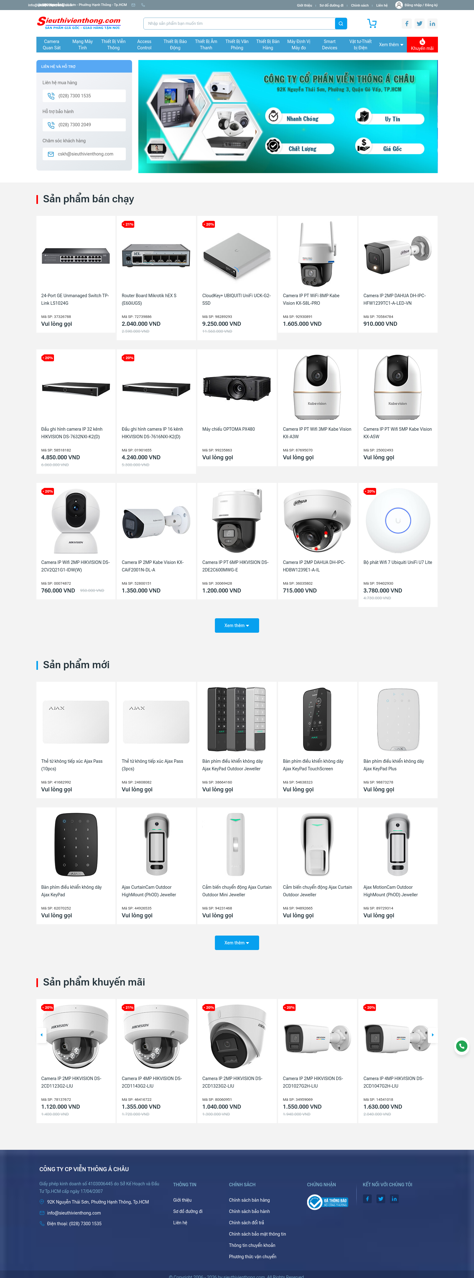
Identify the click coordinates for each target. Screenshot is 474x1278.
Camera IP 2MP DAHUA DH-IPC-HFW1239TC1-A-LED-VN (395, 299)
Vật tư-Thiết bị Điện (360, 44)
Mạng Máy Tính (82, 44)
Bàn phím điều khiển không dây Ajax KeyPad (71, 888)
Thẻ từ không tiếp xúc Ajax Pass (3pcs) (152, 762)
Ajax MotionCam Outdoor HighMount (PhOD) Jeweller (391, 888)
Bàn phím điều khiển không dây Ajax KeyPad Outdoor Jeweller (232, 762)
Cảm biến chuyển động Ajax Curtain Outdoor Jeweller (317, 888)
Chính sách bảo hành (249, 1205)
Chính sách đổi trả (246, 1216)
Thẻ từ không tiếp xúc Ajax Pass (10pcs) (72, 762)
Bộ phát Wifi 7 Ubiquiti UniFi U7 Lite (398, 562)
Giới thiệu (304, 5)
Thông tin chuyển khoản (252, 1239)
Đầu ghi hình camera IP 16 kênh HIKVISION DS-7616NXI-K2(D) (152, 433)
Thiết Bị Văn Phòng (237, 44)
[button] (41, 1028)
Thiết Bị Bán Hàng (268, 44)
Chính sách (360, 5)
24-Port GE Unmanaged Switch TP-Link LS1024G (75, 299)
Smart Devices (329, 44)
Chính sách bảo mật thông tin (257, 1227)
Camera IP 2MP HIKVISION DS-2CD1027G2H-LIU (394, 1076)
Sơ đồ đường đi (332, 5)
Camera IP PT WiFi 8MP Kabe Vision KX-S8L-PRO (311, 299)
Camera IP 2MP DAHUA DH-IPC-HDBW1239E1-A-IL (314, 566)
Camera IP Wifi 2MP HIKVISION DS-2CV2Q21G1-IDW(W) (75, 566)
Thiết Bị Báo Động (175, 44)
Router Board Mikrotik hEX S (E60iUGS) (149, 299)
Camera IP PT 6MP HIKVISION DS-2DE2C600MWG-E (235, 566)
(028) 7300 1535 (200, 5)
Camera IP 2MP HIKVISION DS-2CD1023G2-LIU (71, 1076)
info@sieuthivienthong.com (156, 5)
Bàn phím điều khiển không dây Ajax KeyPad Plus (394, 762)
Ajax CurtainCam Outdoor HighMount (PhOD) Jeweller (149, 888)
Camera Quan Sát (52, 44)
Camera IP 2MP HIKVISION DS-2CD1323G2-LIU (313, 1076)
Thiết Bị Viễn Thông (113, 44)
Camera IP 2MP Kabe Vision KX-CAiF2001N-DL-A (153, 566)
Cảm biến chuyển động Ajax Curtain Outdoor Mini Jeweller (237, 888)
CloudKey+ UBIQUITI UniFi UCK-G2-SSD (236, 299)
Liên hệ (382, 5)
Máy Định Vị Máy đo (298, 44)
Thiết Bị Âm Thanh (206, 44)
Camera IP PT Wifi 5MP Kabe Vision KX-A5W (398, 433)
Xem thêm (391, 44)
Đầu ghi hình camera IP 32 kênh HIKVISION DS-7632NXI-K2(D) (72, 433)
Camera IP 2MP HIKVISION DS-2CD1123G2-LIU (152, 1076)
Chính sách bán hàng (249, 1193)
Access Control (144, 44)
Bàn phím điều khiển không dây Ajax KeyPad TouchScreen (313, 762)
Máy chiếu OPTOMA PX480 (228, 429)
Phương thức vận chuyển (252, 1250)
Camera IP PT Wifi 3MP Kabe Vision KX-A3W (317, 433)
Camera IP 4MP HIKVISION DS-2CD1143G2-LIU (232, 1076)
